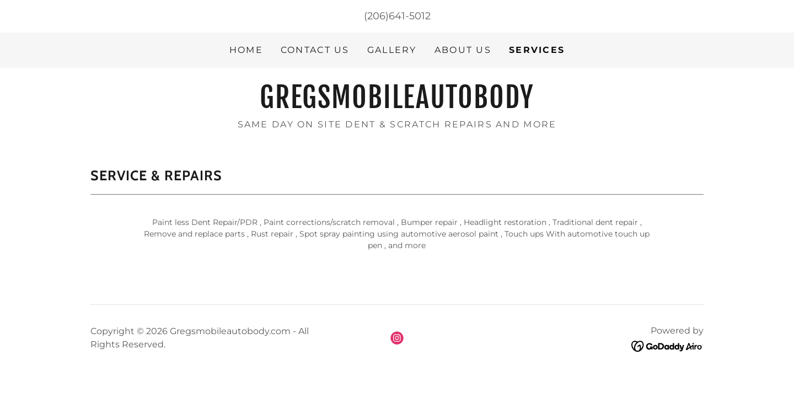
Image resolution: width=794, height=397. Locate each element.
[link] (397, 105)
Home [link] (246, 50)
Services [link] (537, 50)
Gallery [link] (392, 50)
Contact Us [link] (315, 50)
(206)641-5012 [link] (397, 16)
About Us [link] (462, 50)
